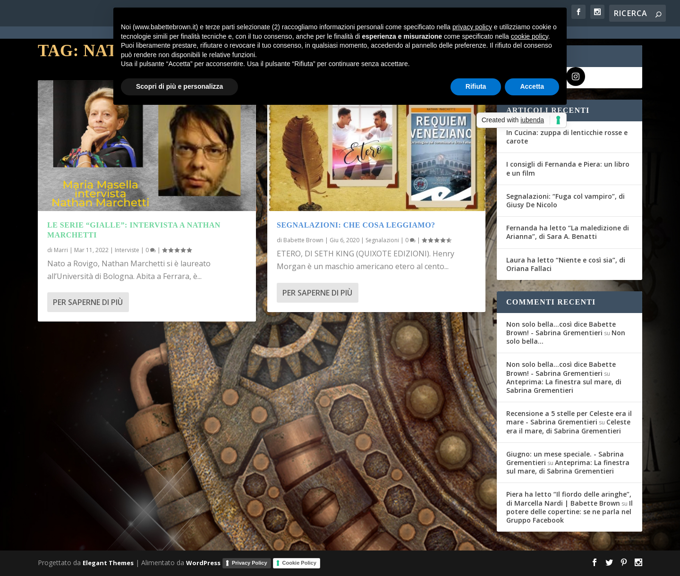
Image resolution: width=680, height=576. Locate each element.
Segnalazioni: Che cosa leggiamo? (356, 225)
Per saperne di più (88, 302)
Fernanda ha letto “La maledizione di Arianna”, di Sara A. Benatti (567, 232)
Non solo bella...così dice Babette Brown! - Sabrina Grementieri (561, 328)
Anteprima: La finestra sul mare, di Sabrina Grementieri (563, 386)
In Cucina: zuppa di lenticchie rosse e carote (567, 136)
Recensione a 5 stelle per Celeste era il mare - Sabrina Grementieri (569, 417)
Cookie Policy (299, 563)
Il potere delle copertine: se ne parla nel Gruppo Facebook (569, 512)
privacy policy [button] (472, 27)
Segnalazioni (382, 240)
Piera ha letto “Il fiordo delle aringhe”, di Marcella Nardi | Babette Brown (568, 498)
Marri (61, 250)
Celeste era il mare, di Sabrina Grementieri (568, 426)
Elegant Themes (108, 563)
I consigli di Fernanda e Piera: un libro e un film (567, 168)
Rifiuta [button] (476, 86)
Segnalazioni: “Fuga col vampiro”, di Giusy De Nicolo (565, 200)
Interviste (127, 250)
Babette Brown (303, 240)
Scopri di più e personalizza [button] (179, 86)
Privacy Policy (249, 563)
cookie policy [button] (529, 36)
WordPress (203, 563)
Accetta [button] (532, 86)
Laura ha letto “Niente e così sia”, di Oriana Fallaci (565, 264)
